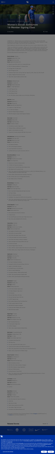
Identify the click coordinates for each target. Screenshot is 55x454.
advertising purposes (47, 444)
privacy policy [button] (38, 439)
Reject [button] (44, 451)
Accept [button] (50, 451)
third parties (21, 443)
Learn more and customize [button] (8, 451)
